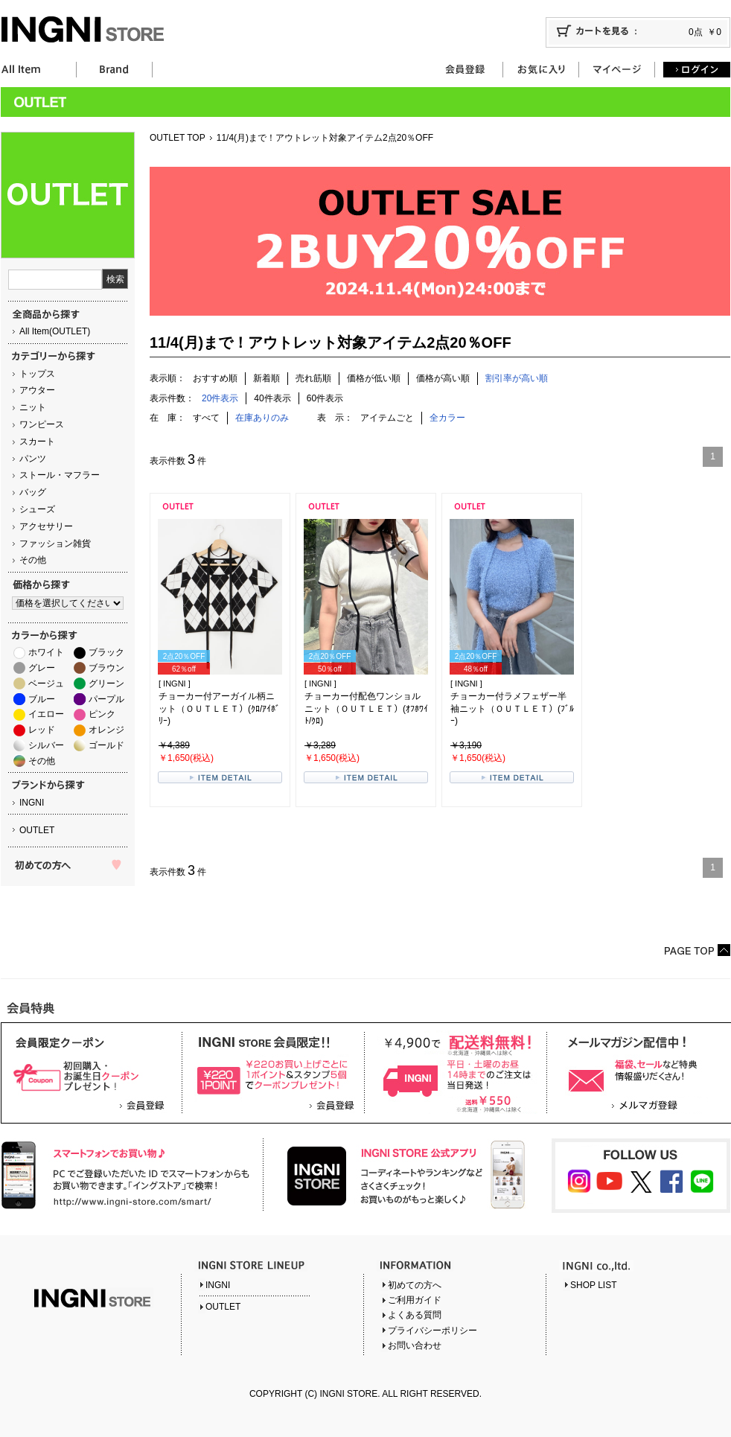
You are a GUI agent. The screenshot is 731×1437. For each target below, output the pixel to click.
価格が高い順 (443, 378)
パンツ (32, 458)
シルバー (46, 745)
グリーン (106, 683)
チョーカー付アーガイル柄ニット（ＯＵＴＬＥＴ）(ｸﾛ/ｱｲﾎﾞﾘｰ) (219, 709)
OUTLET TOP (177, 138)
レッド (41, 729)
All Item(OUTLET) (54, 331)
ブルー (41, 699)
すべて (206, 417)
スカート (37, 441)
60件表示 (325, 398)
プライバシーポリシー (432, 1330)
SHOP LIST (593, 1285)
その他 (32, 560)
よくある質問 (414, 1315)
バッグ (32, 492)
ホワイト (46, 652)
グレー (41, 668)
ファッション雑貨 (55, 543)
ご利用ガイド (414, 1300)
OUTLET (36, 830)
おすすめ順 (215, 378)
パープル (106, 699)
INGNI (31, 802)
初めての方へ (414, 1285)
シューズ (37, 509)
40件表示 (272, 398)
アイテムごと (387, 417)
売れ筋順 (313, 378)
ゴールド (106, 745)
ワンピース (41, 424)
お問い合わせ (414, 1345)
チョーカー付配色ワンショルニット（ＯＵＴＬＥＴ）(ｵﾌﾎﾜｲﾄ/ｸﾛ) (366, 709)
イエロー (46, 714)
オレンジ (106, 729)
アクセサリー (46, 526)
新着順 (266, 378)
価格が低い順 (373, 378)
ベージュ (46, 683)
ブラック (106, 652)
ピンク (102, 714)
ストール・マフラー (59, 475)
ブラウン (106, 668)
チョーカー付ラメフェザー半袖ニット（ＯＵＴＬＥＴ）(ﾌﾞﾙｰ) (512, 709)
